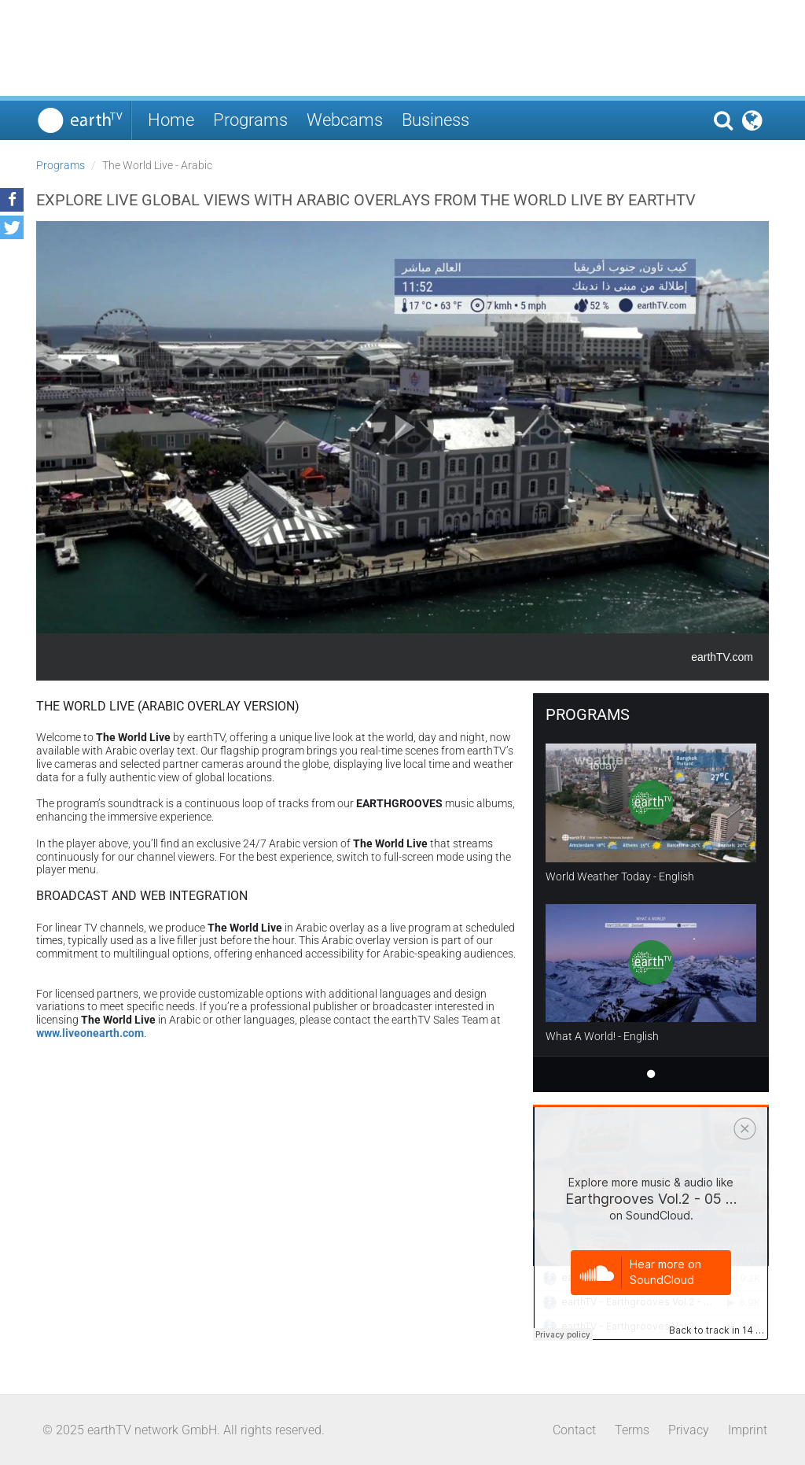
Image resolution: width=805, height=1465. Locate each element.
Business (435, 120)
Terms (632, 1430)
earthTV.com (722, 657)
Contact (574, 1430)
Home (171, 120)
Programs (250, 120)
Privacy (688, 1430)
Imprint (747, 1430)
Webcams (345, 120)
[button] (12, 200)
